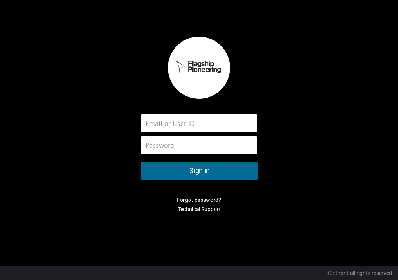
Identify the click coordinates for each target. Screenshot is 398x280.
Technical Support (199, 209)
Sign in (199, 170)
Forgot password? (199, 200)
